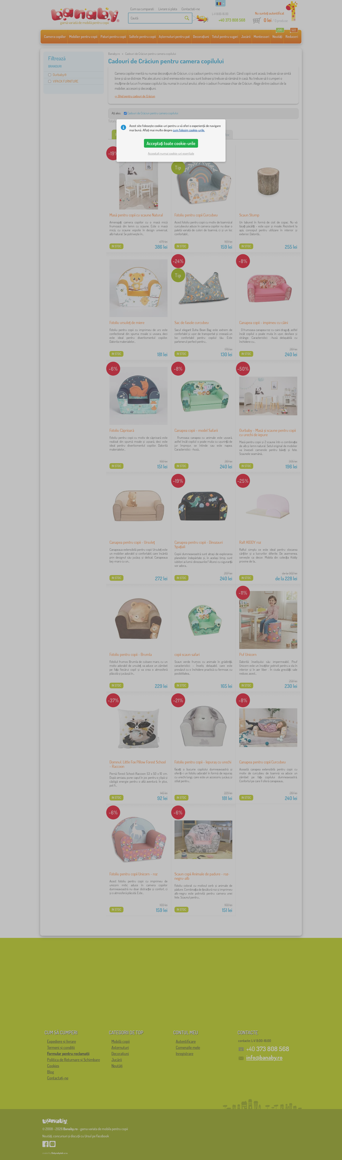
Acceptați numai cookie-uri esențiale (171, 153)
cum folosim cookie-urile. (189, 130)
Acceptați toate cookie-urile (171, 143)
